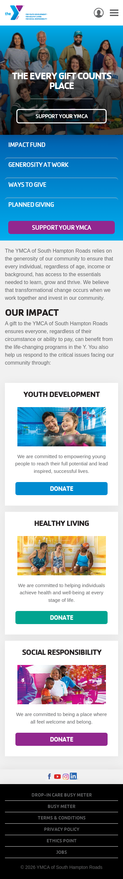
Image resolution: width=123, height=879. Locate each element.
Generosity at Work (38, 165)
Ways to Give (27, 184)
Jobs (61, 852)
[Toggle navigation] (114, 13)
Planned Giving (31, 204)
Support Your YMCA (61, 116)
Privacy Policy (61, 829)
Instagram (66, 777)
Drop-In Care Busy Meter (61, 795)
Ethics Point (62, 841)
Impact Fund (26, 145)
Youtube (57, 777)
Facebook (49, 777)
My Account (99, 13)
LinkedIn (74, 777)
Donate (61, 488)
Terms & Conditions (62, 818)
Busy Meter (61, 806)
